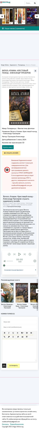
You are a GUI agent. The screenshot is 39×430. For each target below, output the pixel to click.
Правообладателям (17, 424)
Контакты (5, 424)
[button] (4, 333)
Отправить (13, 365)
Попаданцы (11, 128)
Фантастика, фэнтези (26, 128)
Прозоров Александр (16, 136)
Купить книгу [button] (8, 147)
